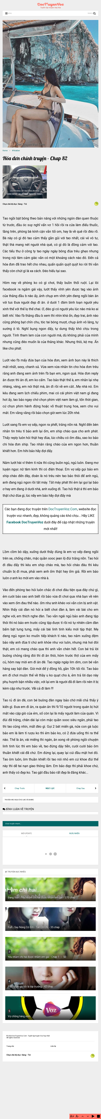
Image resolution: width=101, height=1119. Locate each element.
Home (5, 150)
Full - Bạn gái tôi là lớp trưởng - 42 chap (30, 1097)
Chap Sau (80, 853)
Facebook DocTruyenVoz (24, 587)
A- (77, 1116)
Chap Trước (20, 853)
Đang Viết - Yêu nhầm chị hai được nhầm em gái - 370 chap (41, 1008)
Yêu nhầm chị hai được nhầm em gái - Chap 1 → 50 (37, 1068)
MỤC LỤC (50, 853)
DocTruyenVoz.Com (62, 574)
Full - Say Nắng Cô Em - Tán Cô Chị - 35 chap (34, 1038)
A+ (72, 1116)
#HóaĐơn (16, 150)
